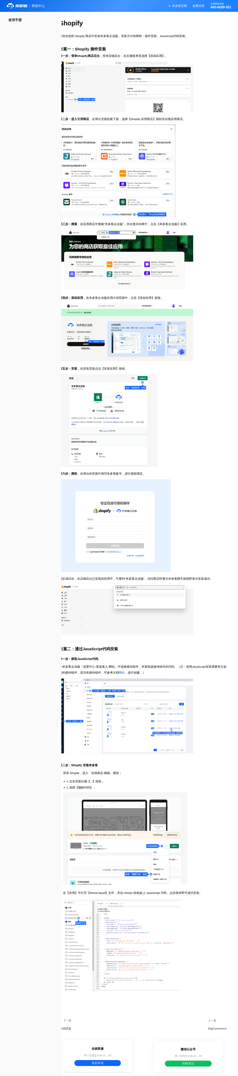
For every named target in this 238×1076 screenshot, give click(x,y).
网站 (150, 663)
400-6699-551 (205, 1049)
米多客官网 (178, 6)
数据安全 (151, 1070)
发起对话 (94, 1049)
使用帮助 (136, 1070)
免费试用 (197, 6)
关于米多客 (119, 1070)
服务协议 (166, 1070)
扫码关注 (150, 1049)
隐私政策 (181, 1070)
